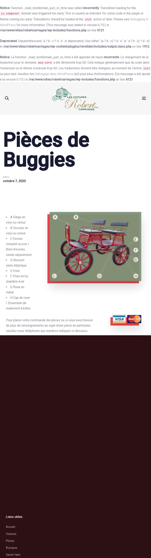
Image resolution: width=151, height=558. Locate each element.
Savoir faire (13, 554)
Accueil (10, 526)
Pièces (10, 540)
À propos (11, 547)
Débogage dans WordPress (54, 74)
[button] (7, 98)
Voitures (11, 533)
